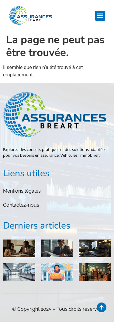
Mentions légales (22, 191)
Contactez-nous (21, 205)
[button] (100, 16)
